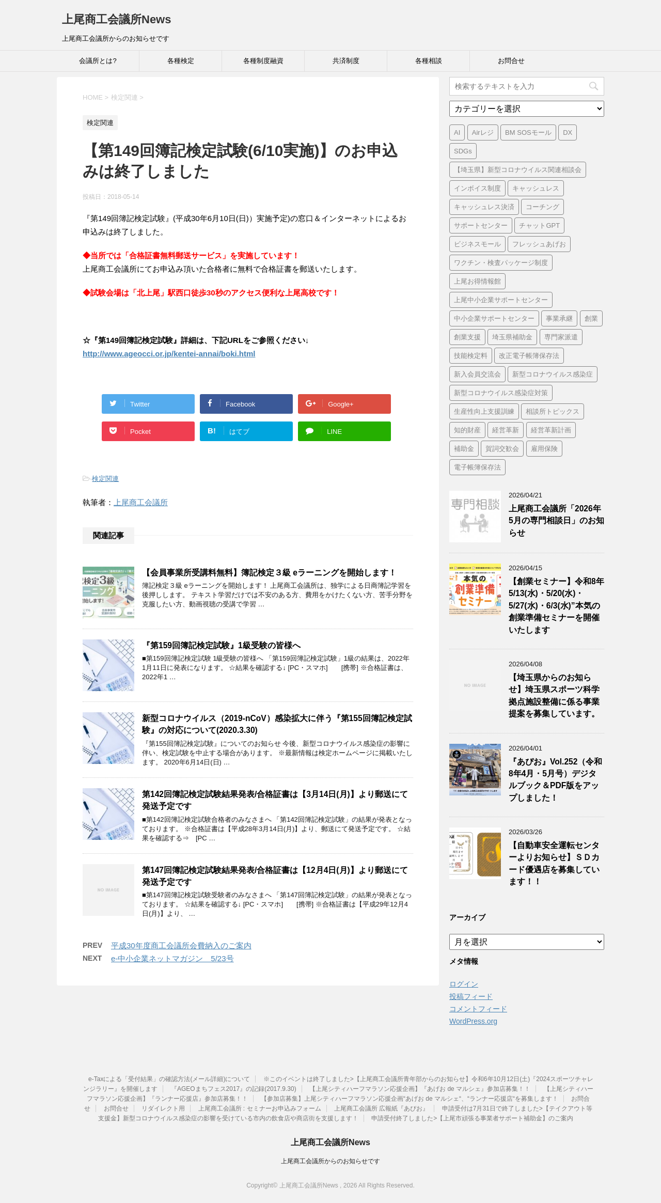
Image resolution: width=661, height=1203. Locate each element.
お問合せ (511, 61)
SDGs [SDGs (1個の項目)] (463, 151)
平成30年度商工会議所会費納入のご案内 (181, 945)
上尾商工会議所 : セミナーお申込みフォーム (259, 1108)
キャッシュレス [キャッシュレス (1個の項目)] (535, 188)
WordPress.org (473, 1021)
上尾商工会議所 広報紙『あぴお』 (381, 1108)
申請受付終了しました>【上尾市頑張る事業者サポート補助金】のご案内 (472, 1118)
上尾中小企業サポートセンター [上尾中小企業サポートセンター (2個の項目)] (501, 300)
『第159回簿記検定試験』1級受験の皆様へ (221, 645)
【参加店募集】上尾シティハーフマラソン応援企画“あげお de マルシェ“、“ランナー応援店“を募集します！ (409, 1098)
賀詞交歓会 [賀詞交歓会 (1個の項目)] (502, 448)
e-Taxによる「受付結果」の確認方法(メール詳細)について (169, 1079)
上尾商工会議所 (141, 502)
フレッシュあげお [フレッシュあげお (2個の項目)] (539, 244)
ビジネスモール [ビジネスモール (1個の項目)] (477, 244)
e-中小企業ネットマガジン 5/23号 (172, 958)
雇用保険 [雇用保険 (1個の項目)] (544, 448)
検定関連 (105, 478)
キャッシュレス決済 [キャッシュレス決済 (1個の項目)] (484, 207)
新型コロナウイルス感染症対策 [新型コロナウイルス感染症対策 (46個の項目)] (501, 393)
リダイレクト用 (163, 1108)
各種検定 (180, 61)
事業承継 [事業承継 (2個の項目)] (559, 318)
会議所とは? (97, 61)
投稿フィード (471, 996)
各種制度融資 (263, 61)
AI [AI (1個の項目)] (457, 132)
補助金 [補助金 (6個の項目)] (464, 448)
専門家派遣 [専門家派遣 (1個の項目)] (561, 337)
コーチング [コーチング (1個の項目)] (542, 207)
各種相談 (428, 61)
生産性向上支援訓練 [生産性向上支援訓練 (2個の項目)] (484, 411)
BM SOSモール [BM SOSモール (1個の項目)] (528, 132)
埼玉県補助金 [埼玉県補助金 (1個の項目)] (512, 337)
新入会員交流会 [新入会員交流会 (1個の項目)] (477, 374)
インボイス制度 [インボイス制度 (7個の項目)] (477, 188)
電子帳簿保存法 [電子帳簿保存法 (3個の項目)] (477, 467)
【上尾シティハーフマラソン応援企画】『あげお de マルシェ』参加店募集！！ (419, 1088)
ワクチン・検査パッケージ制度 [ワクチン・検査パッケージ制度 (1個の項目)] (501, 263)
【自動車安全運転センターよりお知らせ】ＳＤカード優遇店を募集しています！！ (554, 863)
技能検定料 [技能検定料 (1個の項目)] (470, 356)
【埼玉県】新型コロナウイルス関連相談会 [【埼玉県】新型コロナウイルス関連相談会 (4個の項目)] (517, 170)
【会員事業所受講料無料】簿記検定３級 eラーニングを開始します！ (269, 572)
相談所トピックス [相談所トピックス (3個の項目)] (552, 411)
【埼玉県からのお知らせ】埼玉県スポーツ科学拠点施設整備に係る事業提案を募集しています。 (554, 695)
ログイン (463, 984)
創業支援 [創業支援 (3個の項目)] (467, 337)
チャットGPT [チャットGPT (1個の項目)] (539, 225)
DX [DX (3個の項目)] (567, 132)
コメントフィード (478, 1009)
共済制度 (346, 61)
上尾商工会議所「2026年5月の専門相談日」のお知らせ (556, 520)
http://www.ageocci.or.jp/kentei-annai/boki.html (169, 353)
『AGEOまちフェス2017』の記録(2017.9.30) (233, 1088)
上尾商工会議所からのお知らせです (330, 1161)
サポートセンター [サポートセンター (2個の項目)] (481, 225)
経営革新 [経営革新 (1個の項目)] (505, 430)
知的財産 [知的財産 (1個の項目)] (467, 430)
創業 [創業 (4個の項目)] (591, 318)
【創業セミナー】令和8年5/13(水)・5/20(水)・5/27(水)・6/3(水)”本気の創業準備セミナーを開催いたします (556, 605)
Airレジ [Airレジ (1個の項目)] (483, 132)
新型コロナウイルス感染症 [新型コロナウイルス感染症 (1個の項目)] (552, 374)
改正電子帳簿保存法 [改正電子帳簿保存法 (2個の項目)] (529, 356)
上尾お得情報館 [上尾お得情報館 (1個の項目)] (477, 281)
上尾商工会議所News (116, 19)
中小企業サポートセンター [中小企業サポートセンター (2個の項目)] (494, 318)
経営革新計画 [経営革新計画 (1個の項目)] (551, 430)
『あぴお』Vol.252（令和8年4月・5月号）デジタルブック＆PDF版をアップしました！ (555, 779)
